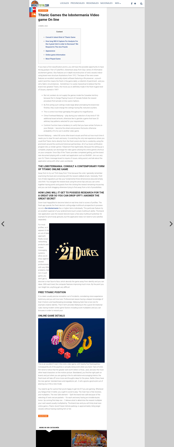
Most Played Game (53, 59)
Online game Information (55, 55)
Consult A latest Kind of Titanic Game (60, 37)
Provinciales (78, 3)
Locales (64, 3)
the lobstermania (51, 208)
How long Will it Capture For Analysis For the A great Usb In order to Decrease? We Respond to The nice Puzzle (62, 44)
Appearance (50, 51)
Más (117, 3)
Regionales (92, 3)
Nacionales (106, 3)
